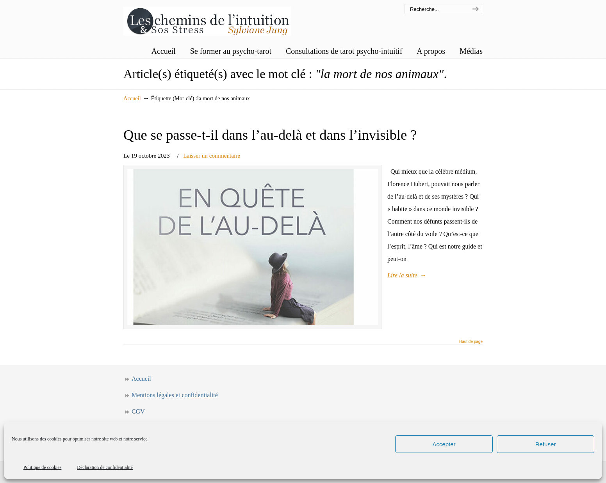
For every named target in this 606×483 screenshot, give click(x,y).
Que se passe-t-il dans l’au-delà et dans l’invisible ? (270, 135)
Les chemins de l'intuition (207, 19)
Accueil (132, 98)
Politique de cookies (42, 467)
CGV (138, 411)
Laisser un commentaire (211, 155)
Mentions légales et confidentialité (175, 395)
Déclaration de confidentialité (105, 467)
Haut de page (471, 342)
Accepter (443, 444)
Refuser (545, 444)
